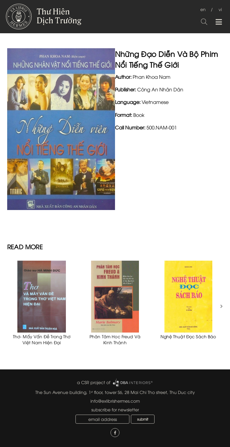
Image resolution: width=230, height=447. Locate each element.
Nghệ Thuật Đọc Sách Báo (188, 336)
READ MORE (25, 246)
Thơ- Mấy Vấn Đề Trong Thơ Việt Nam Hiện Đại (42, 339)
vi (220, 9)
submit (142, 419)
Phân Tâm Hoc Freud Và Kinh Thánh (115, 339)
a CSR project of (93, 382)
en (203, 9)
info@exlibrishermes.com (115, 401)
